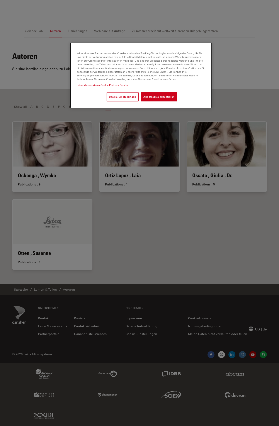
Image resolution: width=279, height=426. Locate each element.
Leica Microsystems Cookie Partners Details (102, 85)
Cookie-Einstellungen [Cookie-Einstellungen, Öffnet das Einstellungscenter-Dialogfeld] (122, 96)
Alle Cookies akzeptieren (159, 96)
